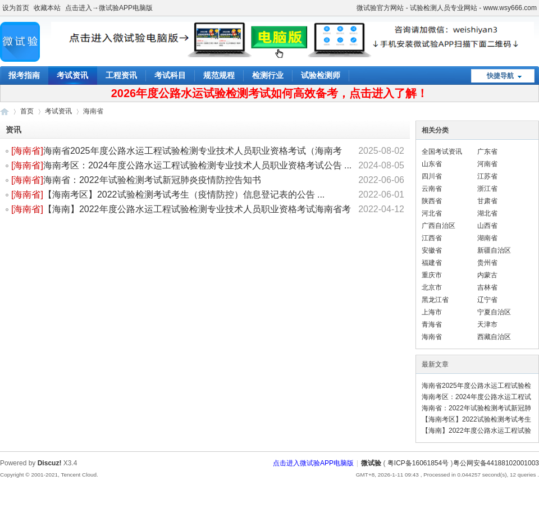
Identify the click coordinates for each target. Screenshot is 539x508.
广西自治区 (438, 226)
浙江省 (487, 189)
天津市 (487, 324)
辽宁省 (487, 300)
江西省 (432, 238)
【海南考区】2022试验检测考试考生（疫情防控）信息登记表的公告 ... (184, 194)
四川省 (432, 176)
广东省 (487, 151)
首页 (27, 111)
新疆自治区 (494, 250)
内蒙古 (487, 275)
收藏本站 (47, 8)
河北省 (432, 213)
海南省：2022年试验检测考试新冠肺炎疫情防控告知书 (152, 180)
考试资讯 (72, 75)
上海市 (432, 312)
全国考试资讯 (442, 151)
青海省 (432, 324)
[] (27, 150)
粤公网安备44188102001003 (496, 463)
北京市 (432, 287)
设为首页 (15, 8)
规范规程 (219, 75)
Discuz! (50, 463)
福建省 (432, 263)
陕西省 (432, 201)
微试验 (4, 111)
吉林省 (487, 287)
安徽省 (432, 250)
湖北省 (487, 213)
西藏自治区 (494, 337)
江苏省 (487, 176)
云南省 (432, 189)
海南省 (26, 150)
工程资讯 (121, 75)
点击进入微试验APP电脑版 (313, 463)
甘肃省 (487, 201)
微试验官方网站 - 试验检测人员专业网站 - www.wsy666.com (447, 8)
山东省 (432, 164)
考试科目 (170, 75)
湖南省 (487, 238)
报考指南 (24, 75)
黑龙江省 (435, 300)
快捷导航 (500, 76)
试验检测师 (320, 75)
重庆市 (432, 275)
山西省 (487, 226)
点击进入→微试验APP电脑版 (109, 8)
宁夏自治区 (494, 312)
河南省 (487, 164)
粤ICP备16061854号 (418, 463)
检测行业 (268, 75)
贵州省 (487, 263)
